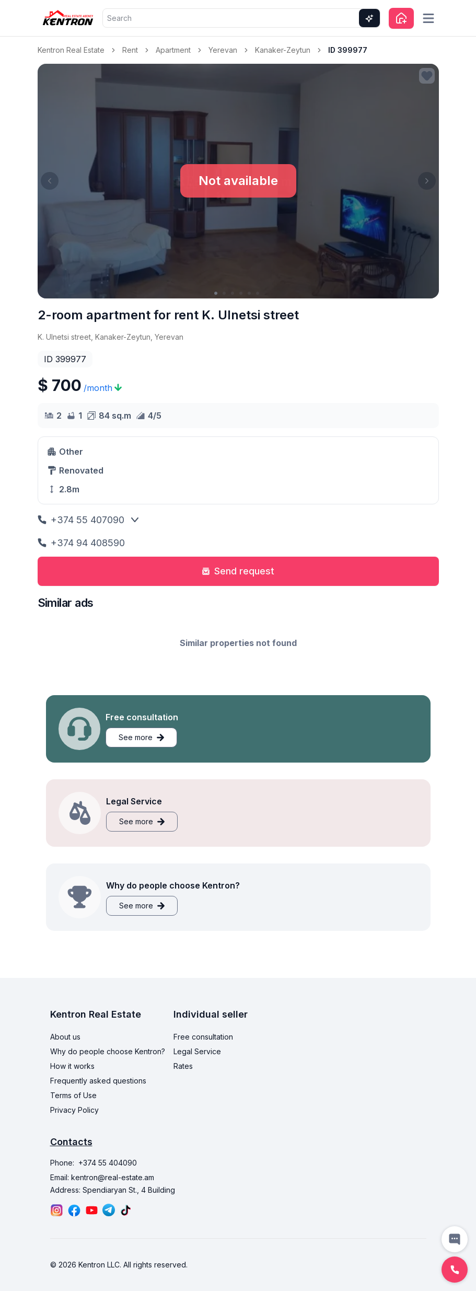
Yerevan (222, 49)
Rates (183, 1066)
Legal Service (197, 1051)
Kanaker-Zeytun (282, 49)
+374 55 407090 (81, 519)
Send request (238, 571)
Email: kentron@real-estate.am (102, 1177)
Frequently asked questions (98, 1080)
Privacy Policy (74, 1109)
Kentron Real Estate (71, 49)
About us (65, 1036)
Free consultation (203, 1036)
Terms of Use (73, 1095)
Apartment (173, 49)
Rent (130, 49)
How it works (72, 1066)
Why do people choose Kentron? (107, 1051)
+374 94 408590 (81, 542)
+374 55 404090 (107, 1162)
